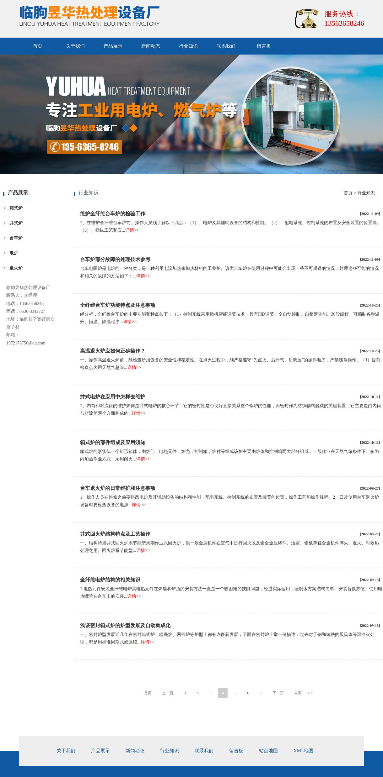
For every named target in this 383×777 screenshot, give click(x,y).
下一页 (278, 693)
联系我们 (226, 46)
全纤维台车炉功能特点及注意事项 (117, 305)
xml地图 (303, 750)
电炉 (13, 253)
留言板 (264, 46)
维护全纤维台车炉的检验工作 (112, 213)
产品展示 (113, 46)
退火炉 (16, 268)
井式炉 (16, 223)
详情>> (132, 230)
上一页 (167, 693)
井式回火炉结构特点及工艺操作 (115, 534)
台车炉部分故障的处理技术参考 (115, 259)
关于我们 (75, 46)
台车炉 (16, 238)
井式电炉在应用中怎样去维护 (112, 396)
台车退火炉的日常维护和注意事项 (117, 488)
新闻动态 (150, 46)
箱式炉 (16, 208)
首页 (37, 46)
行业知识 (188, 46)
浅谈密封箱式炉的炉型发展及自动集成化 (125, 625)
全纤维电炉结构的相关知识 (110, 579)
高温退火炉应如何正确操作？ (112, 351)
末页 (298, 693)
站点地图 (268, 750)
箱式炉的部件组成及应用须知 (112, 442)
